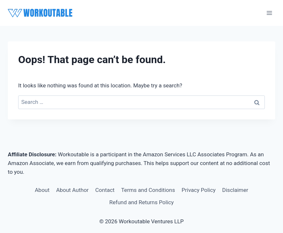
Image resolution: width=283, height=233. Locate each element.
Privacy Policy (199, 190)
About (42, 190)
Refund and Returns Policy (141, 202)
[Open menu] (269, 13)
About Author (72, 190)
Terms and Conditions (148, 190)
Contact (105, 190)
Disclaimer (235, 190)
